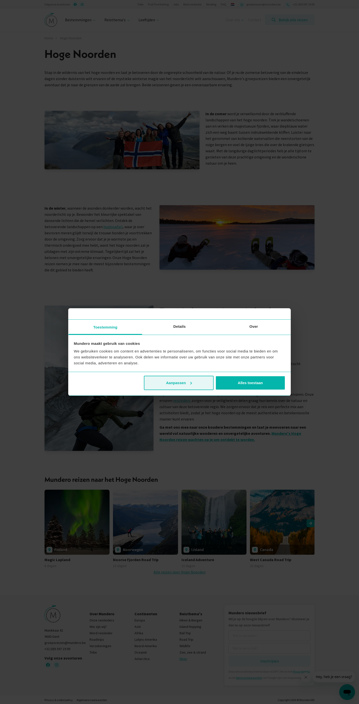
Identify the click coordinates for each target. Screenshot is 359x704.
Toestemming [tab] (105, 327)
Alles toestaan (250, 383)
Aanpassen (179, 383)
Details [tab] (179, 326)
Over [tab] (253, 326)
